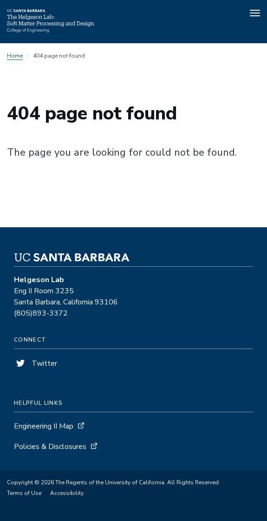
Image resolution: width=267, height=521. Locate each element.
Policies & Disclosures (50, 447)
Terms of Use (24, 493)
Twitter (35, 363)
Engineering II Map (43, 426)
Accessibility (67, 493)
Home (15, 55)
